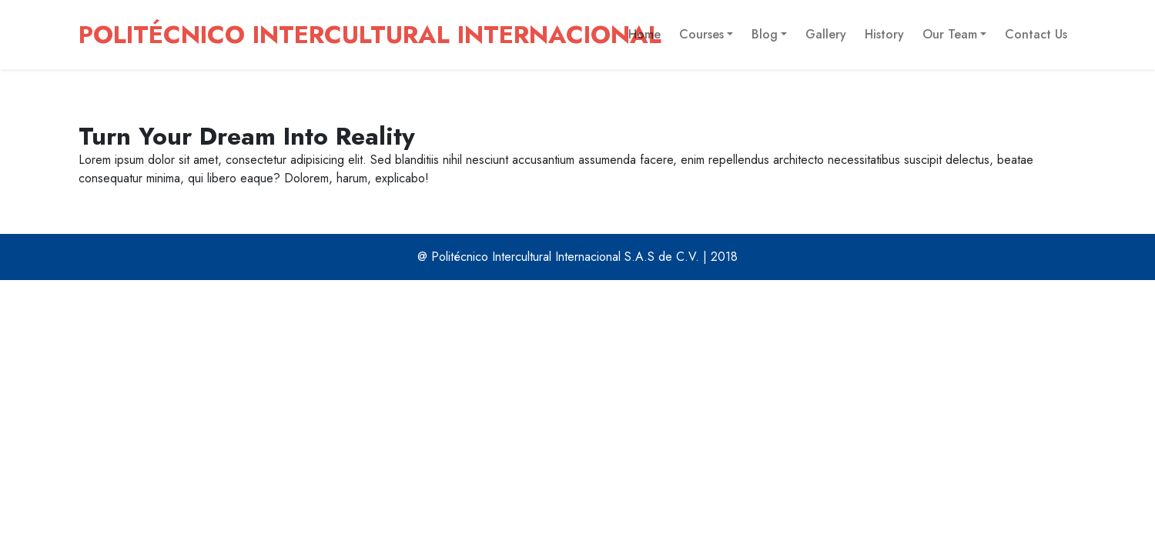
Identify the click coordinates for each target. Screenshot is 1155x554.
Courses (701, 34)
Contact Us (1036, 34)
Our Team (949, 34)
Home (644, 34)
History (884, 34)
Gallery (825, 34)
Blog (765, 34)
